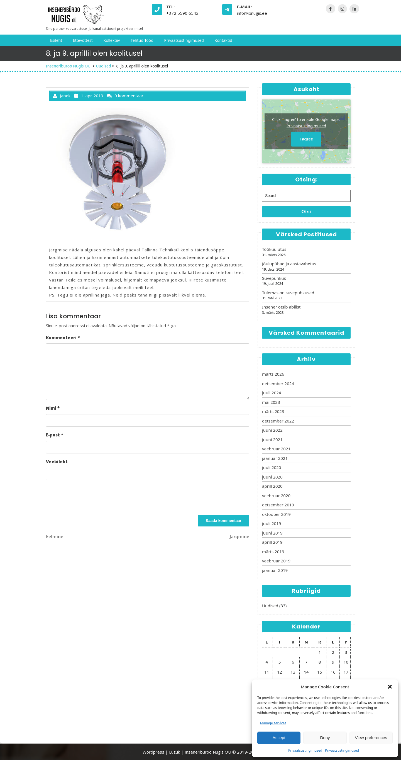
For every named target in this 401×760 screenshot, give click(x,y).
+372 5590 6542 (182, 13)
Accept (279, 737)
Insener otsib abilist (281, 307)
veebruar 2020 (276, 495)
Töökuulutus (274, 249)
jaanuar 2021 (275, 458)
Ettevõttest (83, 40)
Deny (325, 737)
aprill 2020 (272, 486)
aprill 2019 (272, 542)
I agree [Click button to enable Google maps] (306, 139)
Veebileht (57, 461)
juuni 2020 (272, 477)
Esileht (56, 40)
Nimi (53, 408)
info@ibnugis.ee (252, 13)
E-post (54, 435)
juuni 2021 (272, 439)
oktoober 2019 (276, 514)
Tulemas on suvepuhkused (288, 292)
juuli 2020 (271, 467)
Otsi (306, 211)
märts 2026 (273, 374)
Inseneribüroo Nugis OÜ (68, 66)
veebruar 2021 (276, 448)
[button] (390, 686)
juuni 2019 (272, 533)
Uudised (103, 66)
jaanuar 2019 (275, 570)
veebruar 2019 (276, 561)
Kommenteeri (63, 337)
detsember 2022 (278, 421)
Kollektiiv (111, 40)
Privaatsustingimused (305, 750)
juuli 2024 (271, 392)
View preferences (371, 737)
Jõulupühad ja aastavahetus (289, 263)
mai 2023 (271, 402)
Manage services (273, 723)
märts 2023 (273, 411)
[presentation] (88, 498)
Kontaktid (223, 40)
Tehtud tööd (142, 40)
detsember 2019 (278, 505)
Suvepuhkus (274, 278)
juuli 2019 (271, 523)
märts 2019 (273, 551)
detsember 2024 (278, 383)
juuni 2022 (272, 430)
